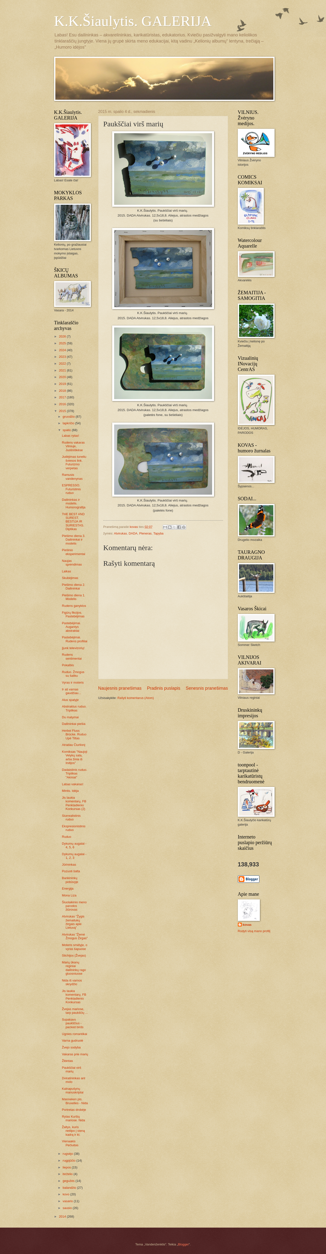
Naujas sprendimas (72, 562)
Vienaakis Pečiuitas (70, 1143)
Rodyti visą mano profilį (254, 931)
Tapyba (158, 533)
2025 (63, 343)
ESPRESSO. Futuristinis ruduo (71, 489)
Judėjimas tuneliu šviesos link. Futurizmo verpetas (74, 462)
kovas (247, 925)
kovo (66, 1194)
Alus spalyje (70, 700)
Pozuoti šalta (71, 871)
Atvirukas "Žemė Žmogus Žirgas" (75, 936)
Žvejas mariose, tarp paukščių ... (75, 1010)
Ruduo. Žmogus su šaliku (73, 673)
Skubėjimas (70, 578)
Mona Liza (69, 895)
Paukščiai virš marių (71, 1069)
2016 (63, 404)
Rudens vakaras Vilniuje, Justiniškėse (73, 446)
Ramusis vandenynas (72, 476)
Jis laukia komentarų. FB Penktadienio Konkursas (74, 996)
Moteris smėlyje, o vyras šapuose (74, 946)
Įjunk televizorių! (73, 648)
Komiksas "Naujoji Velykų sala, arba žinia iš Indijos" (74, 757)
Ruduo (66, 837)
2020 (63, 377)
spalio (67, 430)
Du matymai (70, 717)
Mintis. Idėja (70, 791)
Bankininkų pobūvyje (70, 879)
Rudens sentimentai (72, 656)
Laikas (66, 571)
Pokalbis (68, 665)
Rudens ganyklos (74, 606)
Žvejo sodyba (71, 1047)
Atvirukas (120, 533)
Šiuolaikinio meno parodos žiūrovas (74, 906)
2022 (63, 363)
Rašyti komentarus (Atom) (135, 698)
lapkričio (69, 423)
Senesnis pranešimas (207, 688)
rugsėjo (68, 1154)
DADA (133, 533)
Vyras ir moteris (73, 682)
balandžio (70, 1187)
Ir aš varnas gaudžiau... (71, 691)
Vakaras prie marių (75, 1054)
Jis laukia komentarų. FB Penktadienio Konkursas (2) (74, 803)
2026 (63, 336)
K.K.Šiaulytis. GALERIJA (133, 21)
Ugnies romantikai (74, 1034)
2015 (63, 411)
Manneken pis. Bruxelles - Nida (75, 1101)
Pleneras (145, 533)
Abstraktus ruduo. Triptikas (74, 708)
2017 (63, 397)
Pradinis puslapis (163, 688)
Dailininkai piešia (73, 724)
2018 (63, 391)
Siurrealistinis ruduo (71, 817)
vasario (68, 1201)
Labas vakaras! (72, 784)
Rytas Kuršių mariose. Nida (73, 1118)
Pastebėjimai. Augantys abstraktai (71, 626)
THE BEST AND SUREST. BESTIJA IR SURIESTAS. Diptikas (73, 521)
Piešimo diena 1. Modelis (73, 597)
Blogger (183, 1244)
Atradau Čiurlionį (73, 745)
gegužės (69, 1181)
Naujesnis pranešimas (120, 688)
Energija (67, 888)
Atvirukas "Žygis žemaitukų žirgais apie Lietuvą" (73, 922)
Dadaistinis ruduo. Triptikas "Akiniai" (74, 773)
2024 (63, 350)
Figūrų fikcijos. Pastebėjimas (73, 614)
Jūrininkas (69, 864)
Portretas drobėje (74, 1110)
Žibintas (67, 1061)
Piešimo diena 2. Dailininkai (73, 586)
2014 (63, 1216)
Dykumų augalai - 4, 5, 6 (74, 845)
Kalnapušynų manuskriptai (73, 1090)
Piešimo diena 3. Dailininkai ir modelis (73, 539)
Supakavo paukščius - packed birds (73, 1023)
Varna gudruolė (72, 1040)
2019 (63, 384)
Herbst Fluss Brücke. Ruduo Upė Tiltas (74, 734)
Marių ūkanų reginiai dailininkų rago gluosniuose (74, 967)
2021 (63, 370)
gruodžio (69, 416)
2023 (63, 357)
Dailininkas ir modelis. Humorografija (73, 503)
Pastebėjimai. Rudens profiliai (74, 639)
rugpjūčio (69, 1160)
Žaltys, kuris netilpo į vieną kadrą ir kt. (73, 1130)
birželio (68, 1174)
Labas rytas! (70, 435)
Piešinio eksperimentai (73, 552)
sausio (68, 1208)
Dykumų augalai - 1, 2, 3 (74, 856)
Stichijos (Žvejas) (74, 955)
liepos (67, 1167)
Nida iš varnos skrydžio (72, 982)
